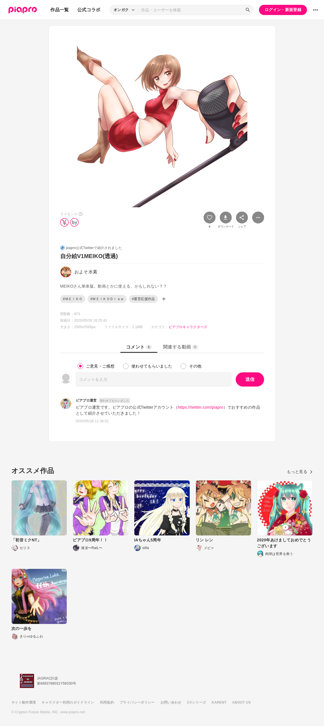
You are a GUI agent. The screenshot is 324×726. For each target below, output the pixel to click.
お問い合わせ (170, 702)
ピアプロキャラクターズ (188, 327)
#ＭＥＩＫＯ (73, 299)
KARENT (219, 702)
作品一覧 (59, 9)
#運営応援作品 (143, 299)
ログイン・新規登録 (283, 9)
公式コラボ (89, 9)
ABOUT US (241, 702)
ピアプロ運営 (86, 400)
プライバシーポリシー (137, 702)
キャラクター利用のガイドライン (67, 702)
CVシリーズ (196, 702)
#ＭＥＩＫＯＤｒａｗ (107, 299)
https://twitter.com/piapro (200, 407)
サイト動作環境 (23, 702)
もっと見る (300, 471)
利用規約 (107, 702)
